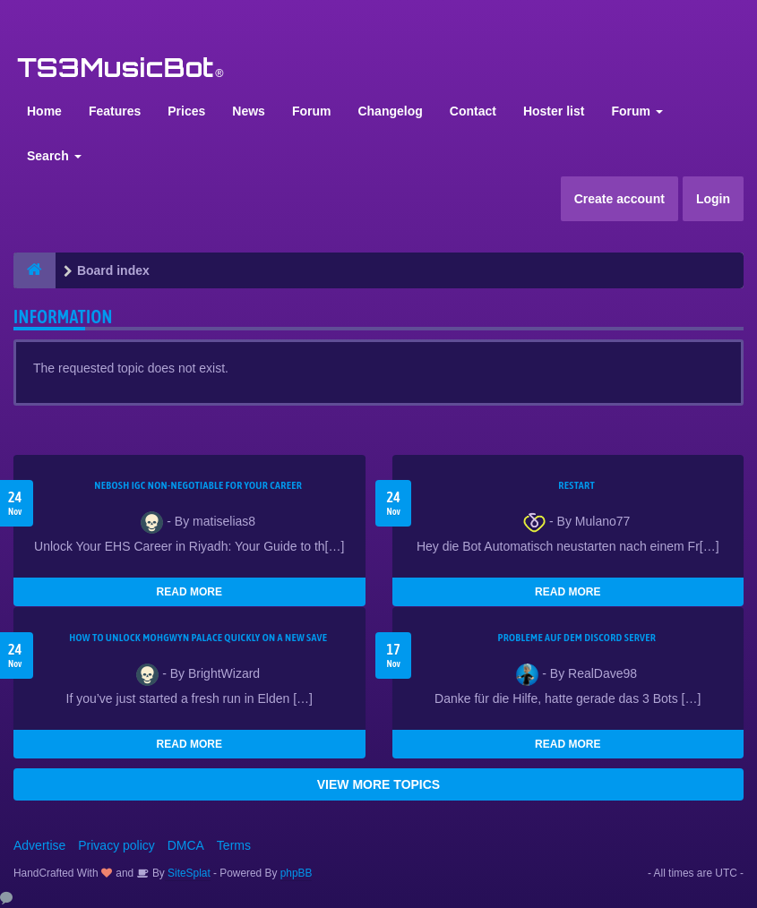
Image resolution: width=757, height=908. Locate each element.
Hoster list (553, 111)
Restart (576, 485)
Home (44, 111)
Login (713, 199)
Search (54, 156)
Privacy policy (116, 845)
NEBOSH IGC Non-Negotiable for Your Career (198, 485)
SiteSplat (188, 873)
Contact (473, 111)
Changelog (389, 111)
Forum (311, 111)
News (248, 111)
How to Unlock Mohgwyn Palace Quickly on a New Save (198, 637)
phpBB (296, 873)
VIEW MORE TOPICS (378, 784)
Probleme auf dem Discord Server (576, 637)
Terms (234, 845)
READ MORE (189, 592)
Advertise (39, 845)
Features (115, 111)
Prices (186, 111)
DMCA (186, 845)
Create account (619, 199)
